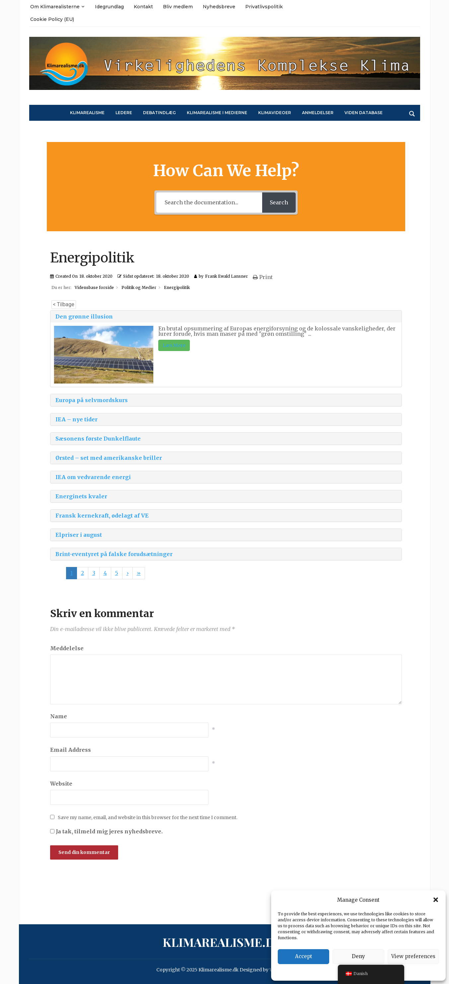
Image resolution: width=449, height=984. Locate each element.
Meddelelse (67, 648)
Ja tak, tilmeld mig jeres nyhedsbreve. (106, 831)
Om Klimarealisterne (55, 7)
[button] (435, 899)
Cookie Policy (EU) (52, 19)
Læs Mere (174, 345)
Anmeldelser (318, 112)
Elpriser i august (78, 534)
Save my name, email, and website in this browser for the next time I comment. (147, 817)
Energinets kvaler (81, 496)
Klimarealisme (87, 112)
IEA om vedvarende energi (93, 477)
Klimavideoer (274, 112)
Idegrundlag (109, 7)
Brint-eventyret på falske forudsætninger (114, 554)
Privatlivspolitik (264, 7)
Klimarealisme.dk (223, 942)
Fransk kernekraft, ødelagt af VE (102, 515)
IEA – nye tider (76, 419)
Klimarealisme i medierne (217, 112)
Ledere (123, 112)
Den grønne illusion (84, 316)
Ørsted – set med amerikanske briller (108, 458)
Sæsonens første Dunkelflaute (98, 438)
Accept (303, 956)
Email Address (70, 749)
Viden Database (363, 112)
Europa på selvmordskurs (91, 400)
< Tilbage (63, 304)
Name (58, 716)
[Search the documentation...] (208, 202)
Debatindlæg (159, 112)
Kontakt (143, 7)
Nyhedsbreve (219, 7)
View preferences (413, 956)
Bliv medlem (178, 7)
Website (61, 783)
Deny (358, 956)
